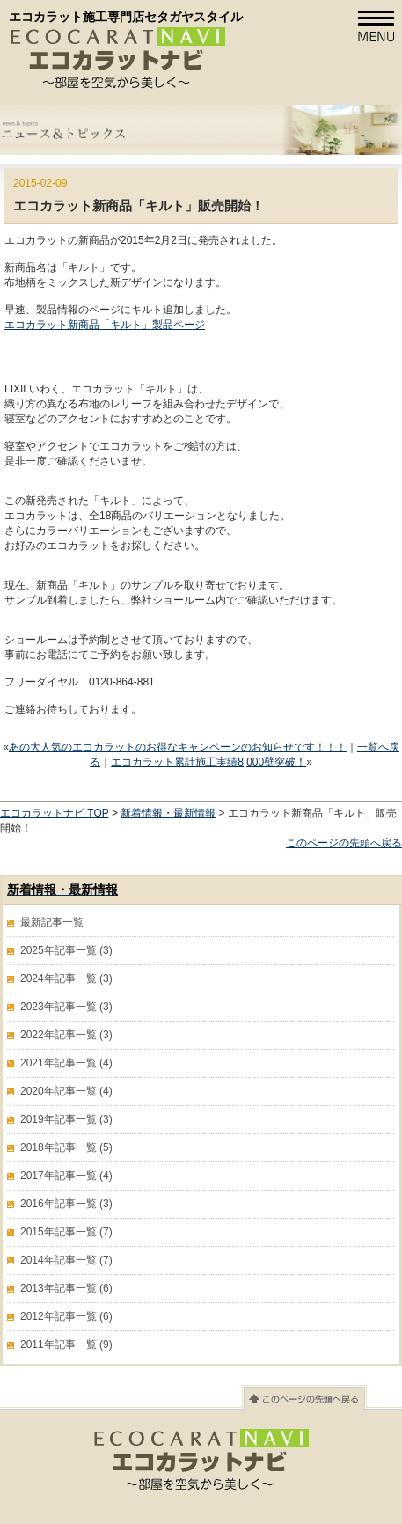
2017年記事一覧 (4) (66, 1175)
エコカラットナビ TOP (54, 813)
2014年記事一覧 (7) (66, 1260)
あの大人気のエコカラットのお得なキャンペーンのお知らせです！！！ (178, 747)
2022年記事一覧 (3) (66, 1035)
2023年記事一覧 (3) (66, 1006)
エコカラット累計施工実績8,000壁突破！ (208, 762)
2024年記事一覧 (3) (66, 978)
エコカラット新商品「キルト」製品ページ (104, 325)
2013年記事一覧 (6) (66, 1288)
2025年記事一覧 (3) (66, 950)
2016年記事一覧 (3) (66, 1204)
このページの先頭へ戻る (344, 843)
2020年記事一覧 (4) (66, 1091)
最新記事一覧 (52, 922)
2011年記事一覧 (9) (66, 1344)
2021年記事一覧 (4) (66, 1063)
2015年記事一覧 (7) (66, 1232)
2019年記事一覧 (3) (66, 1119)
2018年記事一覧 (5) (66, 1147)
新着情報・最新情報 (168, 813)
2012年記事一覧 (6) (66, 1316)
